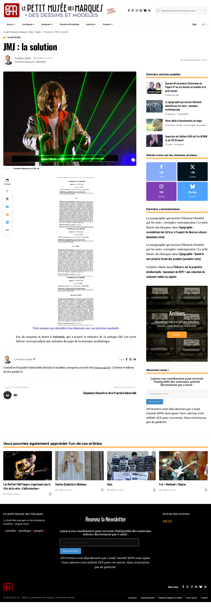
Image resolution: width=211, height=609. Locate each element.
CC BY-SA (35, 168)
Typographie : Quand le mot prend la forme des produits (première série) (175, 259)
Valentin (59, 336)
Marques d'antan (174, 124)
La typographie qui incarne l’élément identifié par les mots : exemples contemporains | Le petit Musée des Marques (177, 223)
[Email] (7, 215)
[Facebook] (129, 10)
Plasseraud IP (102, 367)
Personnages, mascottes (195, 124)
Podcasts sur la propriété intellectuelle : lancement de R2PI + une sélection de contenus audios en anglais (175, 276)
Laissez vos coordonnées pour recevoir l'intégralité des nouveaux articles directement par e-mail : (177, 387)
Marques (171, 113)
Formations (179, 143)
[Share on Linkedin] (7, 207)
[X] (133, 10)
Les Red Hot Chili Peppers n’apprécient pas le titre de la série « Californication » (26, 493)
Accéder (177, 339)
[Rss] (149, 10)
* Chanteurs (14, 38)
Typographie (182, 113)
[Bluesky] (145, 10)
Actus (170, 143)
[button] (182, 24)
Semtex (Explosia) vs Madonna (70, 491)
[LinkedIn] (141, 10)
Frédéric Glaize (23, 58)
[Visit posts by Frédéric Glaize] (8, 60)
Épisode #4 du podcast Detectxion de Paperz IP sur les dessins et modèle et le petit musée (185, 86)
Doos (109, 491)
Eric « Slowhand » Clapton (172, 491)
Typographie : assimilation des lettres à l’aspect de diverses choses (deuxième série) (176, 232)
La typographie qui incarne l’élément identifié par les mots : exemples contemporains (183, 104)
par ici (167, 527)
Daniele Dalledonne (22, 168)
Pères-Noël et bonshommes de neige (183, 119)
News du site (173, 94)
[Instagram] (137, 10)
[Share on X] (7, 199)
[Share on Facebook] (7, 191)
